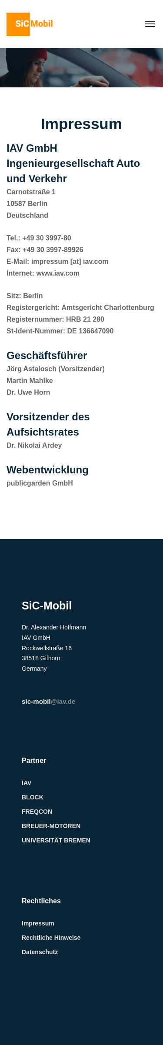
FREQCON (37, 811)
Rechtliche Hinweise (51, 937)
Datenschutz (40, 951)
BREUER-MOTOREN (51, 825)
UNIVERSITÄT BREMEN (56, 840)
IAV (26, 782)
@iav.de (49, 701)
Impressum (38, 923)
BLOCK (32, 797)
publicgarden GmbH (40, 483)
